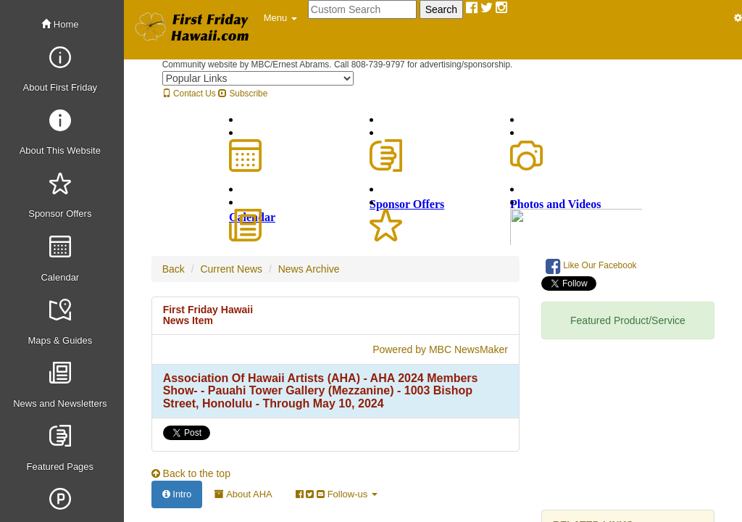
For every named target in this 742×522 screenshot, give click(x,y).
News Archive (309, 269)
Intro (177, 494)
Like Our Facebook (591, 266)
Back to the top (190, 473)
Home (59, 24)
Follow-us (337, 494)
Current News (231, 269)
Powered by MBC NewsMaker (440, 349)
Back (173, 269)
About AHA (243, 494)
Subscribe (242, 93)
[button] (280, 18)
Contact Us (189, 93)
